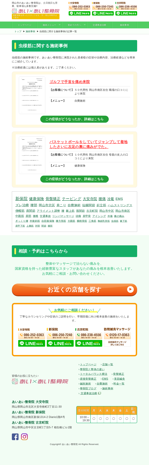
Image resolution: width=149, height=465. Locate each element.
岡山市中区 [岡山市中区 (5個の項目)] (106, 210)
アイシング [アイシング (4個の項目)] (99, 215)
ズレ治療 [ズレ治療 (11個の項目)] (22, 205)
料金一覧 (118, 383)
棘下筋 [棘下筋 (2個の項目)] (123, 221)
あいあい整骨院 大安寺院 (30, 402)
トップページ (24, 25)
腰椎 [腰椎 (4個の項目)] (35, 215)
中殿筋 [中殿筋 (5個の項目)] (19, 216)
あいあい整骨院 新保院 (28, 412)
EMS (105, 379)
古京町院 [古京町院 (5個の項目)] (92, 210)
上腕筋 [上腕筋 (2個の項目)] (30, 225)
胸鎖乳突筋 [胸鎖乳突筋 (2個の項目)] (104, 221)
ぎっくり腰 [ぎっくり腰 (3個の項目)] (21, 220)
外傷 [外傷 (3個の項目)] (110, 216)
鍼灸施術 (85, 383)
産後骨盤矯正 (88, 379)
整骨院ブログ (88, 388)
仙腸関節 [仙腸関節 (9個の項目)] (88, 205)
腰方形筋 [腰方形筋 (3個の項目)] (61, 220)
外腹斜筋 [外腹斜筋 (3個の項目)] (35, 220)
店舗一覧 (107, 364)
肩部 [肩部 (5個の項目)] (28, 216)
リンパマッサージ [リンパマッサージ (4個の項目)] (63, 215)
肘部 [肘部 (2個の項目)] (37, 225)
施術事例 (124, 25)
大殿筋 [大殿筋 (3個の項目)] (71, 220)
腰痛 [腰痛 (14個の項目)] (102, 199)
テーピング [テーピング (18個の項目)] (71, 199)
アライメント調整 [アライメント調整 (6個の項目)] (48, 210)
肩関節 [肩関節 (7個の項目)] (30, 210)
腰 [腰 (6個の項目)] (62, 210)
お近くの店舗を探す (89, 289)
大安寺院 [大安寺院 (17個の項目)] (90, 199)
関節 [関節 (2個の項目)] (43, 225)
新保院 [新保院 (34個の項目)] (21, 198)
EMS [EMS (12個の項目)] (119, 199)
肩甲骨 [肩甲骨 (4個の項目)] (87, 215)
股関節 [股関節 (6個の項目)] (80, 210)
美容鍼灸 (119, 379)
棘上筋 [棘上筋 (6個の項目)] (70, 210)
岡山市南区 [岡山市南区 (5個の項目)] (122, 210)
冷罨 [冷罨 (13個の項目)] (110, 199)
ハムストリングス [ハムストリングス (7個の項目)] (120, 205)
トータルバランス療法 (93, 374)
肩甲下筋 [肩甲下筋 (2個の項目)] (20, 225)
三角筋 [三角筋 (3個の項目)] (92, 220)
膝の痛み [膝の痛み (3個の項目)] (119, 216)
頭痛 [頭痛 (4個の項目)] (78, 215)
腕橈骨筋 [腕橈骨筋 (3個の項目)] (82, 220)
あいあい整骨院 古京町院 (30, 422)
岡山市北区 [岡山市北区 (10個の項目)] (47, 205)
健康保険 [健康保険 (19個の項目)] (36, 199)
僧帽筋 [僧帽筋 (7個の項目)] (20, 210)
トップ (17, 31)
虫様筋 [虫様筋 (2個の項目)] (114, 221)
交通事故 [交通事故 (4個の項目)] (45, 215)
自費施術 (102, 383)
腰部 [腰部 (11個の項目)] (33, 205)
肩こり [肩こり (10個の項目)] (61, 205)
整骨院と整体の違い (92, 369)
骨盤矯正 (118, 374)
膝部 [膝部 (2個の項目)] (50, 225)
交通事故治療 (99, 25)
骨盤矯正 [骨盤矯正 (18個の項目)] (53, 199)
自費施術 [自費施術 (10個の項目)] (74, 205)
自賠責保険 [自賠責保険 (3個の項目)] (47, 220)
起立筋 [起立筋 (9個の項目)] (101, 205)
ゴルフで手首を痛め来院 (69, 82)
